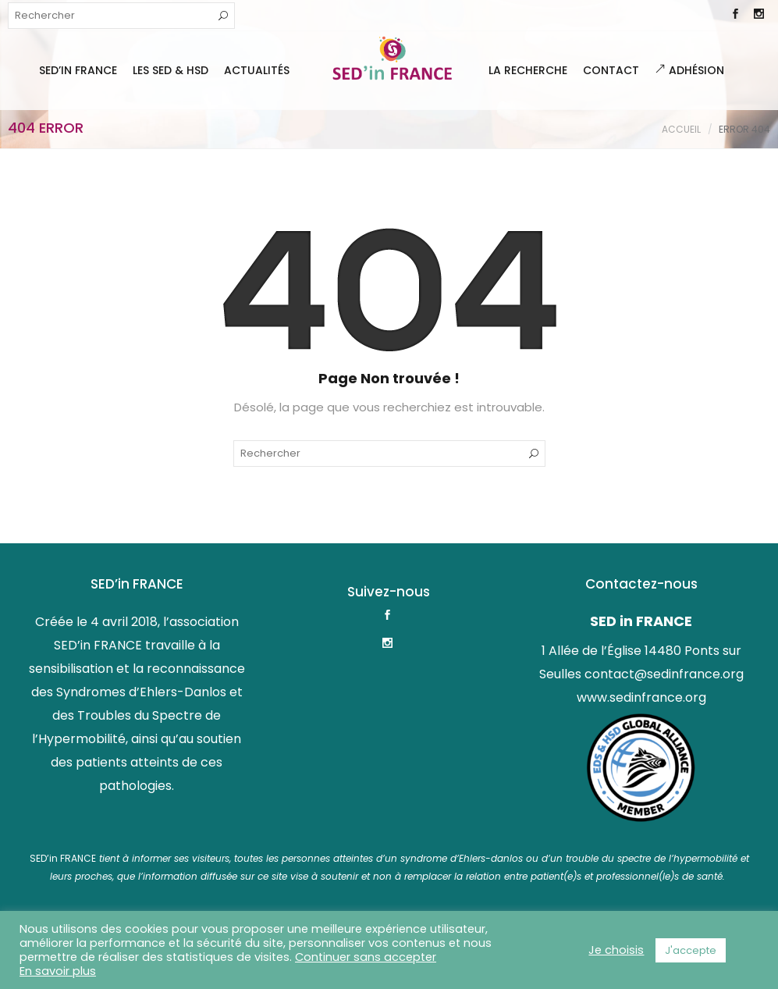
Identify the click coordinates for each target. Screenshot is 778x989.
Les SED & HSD (170, 70)
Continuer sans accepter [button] (365, 957)
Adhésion (689, 70)
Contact (611, 70)
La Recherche (527, 70)
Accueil (681, 129)
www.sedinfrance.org (641, 697)
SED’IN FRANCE (78, 70)
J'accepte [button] (690, 950)
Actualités (257, 70)
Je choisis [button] (616, 950)
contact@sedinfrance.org (664, 674)
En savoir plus (58, 971)
